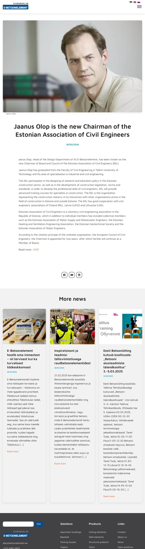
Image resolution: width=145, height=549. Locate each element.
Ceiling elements (97, 532)
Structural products (99, 542)
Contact (122, 532)
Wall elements (96, 537)
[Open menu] (139, 6)
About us (122, 537)
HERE (36, 249)
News (120, 542)
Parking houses (68, 542)
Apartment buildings (70, 532)
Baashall (64, 537)
